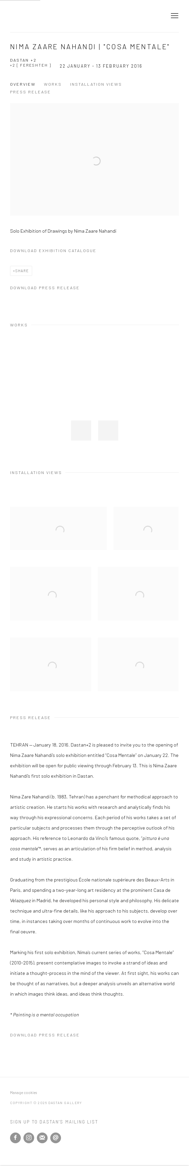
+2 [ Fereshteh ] (30, 65)
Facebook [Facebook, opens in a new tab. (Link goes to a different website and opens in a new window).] (15, 1138)
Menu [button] (174, 16)
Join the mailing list (42, 1138)
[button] (81, 430)
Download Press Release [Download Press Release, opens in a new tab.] (45, 287)
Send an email (55, 1138)
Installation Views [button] (96, 84)
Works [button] (53, 84)
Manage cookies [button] (23, 1092)
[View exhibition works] (94, 108)
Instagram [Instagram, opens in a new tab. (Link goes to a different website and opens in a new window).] (28, 1138)
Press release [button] (30, 91)
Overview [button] (23, 84)
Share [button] (22, 270)
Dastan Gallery (33, 16)
